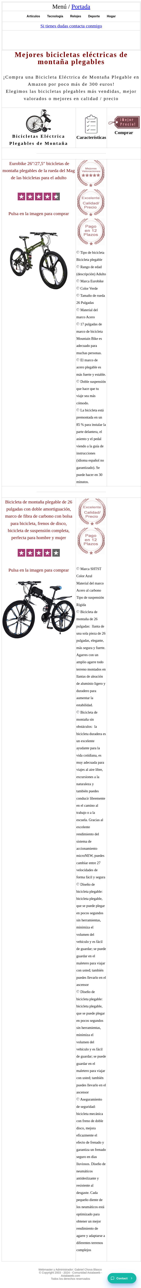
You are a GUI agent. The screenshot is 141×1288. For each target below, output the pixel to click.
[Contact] (122, 1278)
